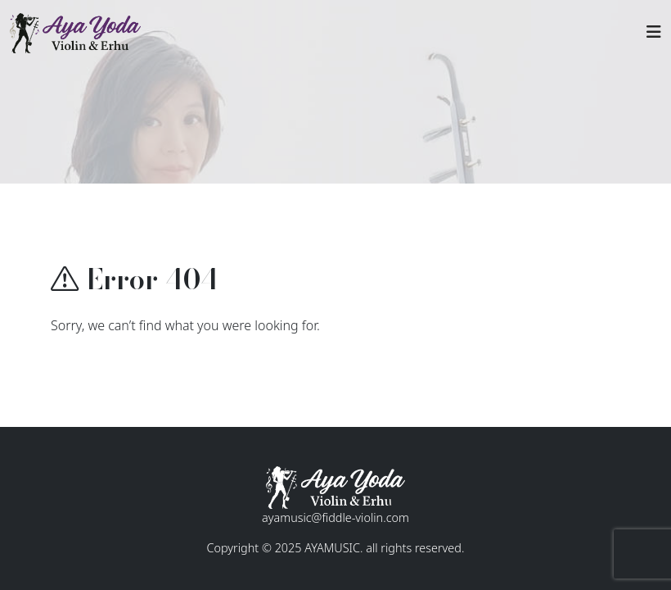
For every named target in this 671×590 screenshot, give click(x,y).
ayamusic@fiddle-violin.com (335, 517)
